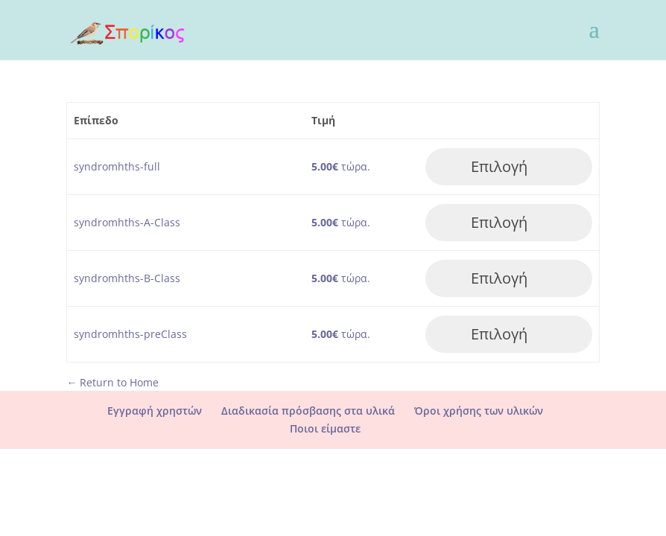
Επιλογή (499, 166)
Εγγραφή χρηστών (154, 410)
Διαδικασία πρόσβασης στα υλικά (308, 410)
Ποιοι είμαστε (325, 428)
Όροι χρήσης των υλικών (478, 410)
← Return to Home (112, 382)
